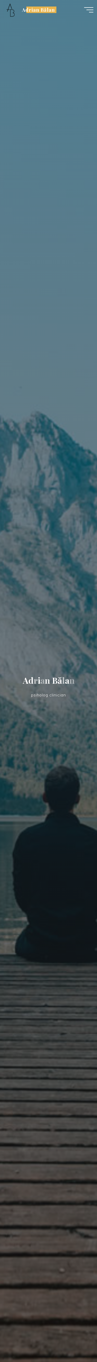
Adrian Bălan (38, 9)
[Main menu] (88, 9)
